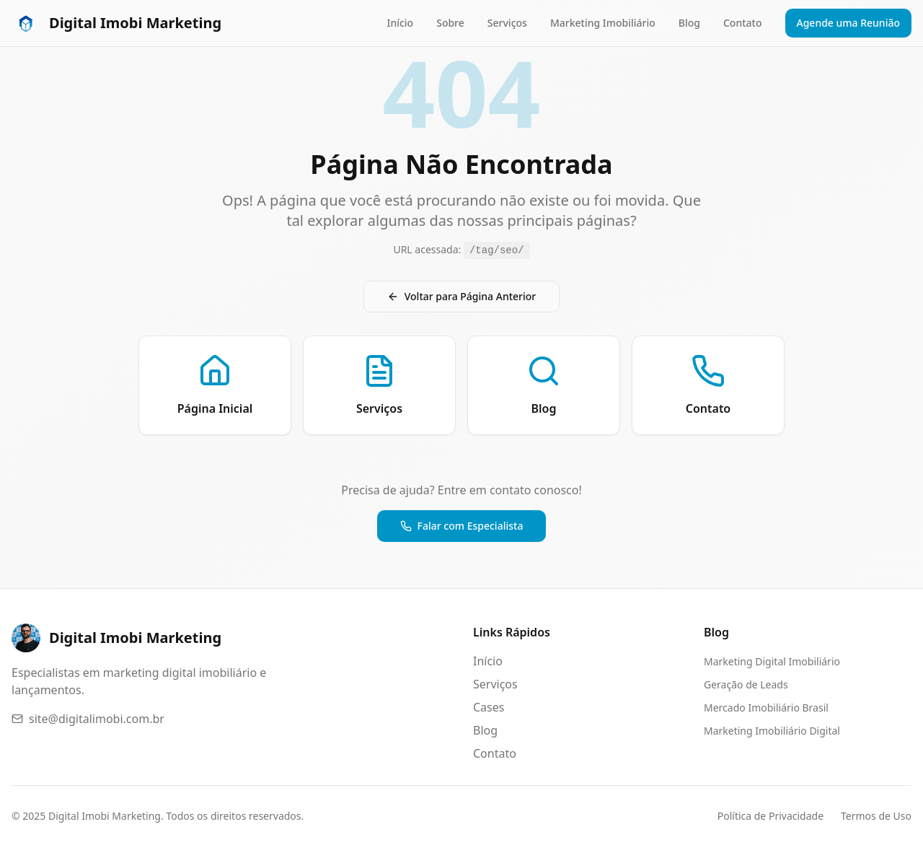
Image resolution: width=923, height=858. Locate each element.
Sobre (450, 23)
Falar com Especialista (462, 526)
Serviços (507, 23)
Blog (689, 23)
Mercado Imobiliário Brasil (766, 707)
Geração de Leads (746, 684)
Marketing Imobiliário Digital (772, 730)
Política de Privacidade (770, 816)
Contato (742, 23)
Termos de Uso (876, 816)
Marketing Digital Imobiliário (772, 661)
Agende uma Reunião (849, 23)
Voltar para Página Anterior (461, 296)
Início (400, 23)
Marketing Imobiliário (602, 23)
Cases (488, 707)
